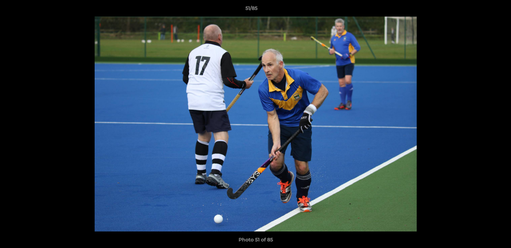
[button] (482, 10)
